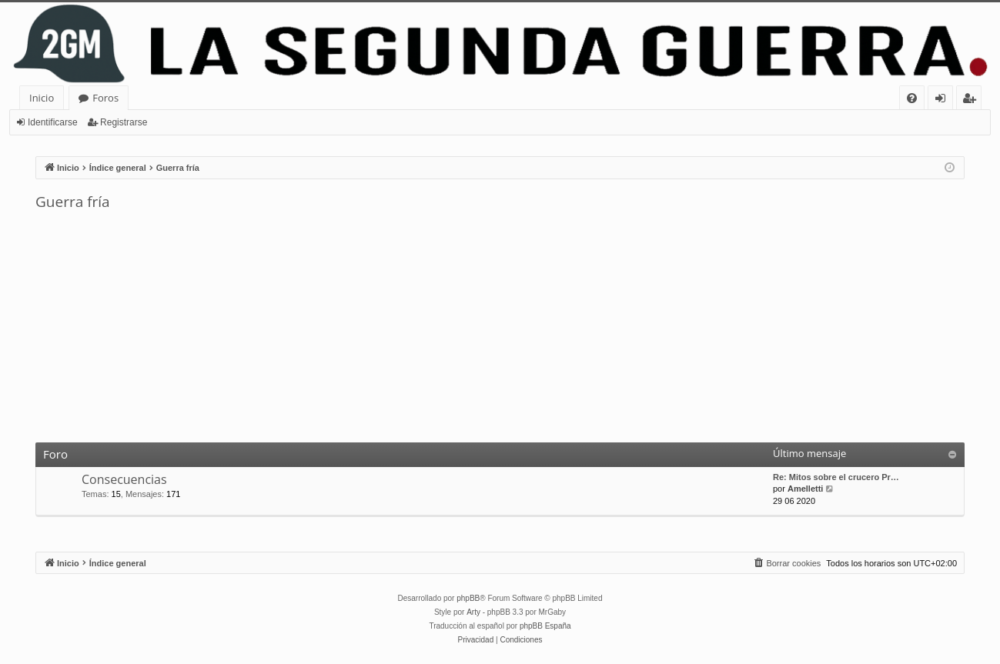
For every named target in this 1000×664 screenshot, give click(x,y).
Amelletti (805, 488)
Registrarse (123, 122)
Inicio (41, 98)
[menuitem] (912, 98)
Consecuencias (124, 479)
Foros (105, 98)
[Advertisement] (500, 327)
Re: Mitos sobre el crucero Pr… (836, 477)
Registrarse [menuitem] (972, 100)
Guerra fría (72, 202)
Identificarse (53, 122)
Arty (473, 612)
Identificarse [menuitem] (944, 100)
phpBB (468, 598)
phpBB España (545, 626)
